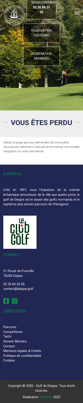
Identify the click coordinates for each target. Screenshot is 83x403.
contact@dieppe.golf (18, 289)
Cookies (9, 360)
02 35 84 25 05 (14, 284)
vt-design (45, 397)
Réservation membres (41, 56)
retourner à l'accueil (32, 146)
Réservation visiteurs (41, 33)
